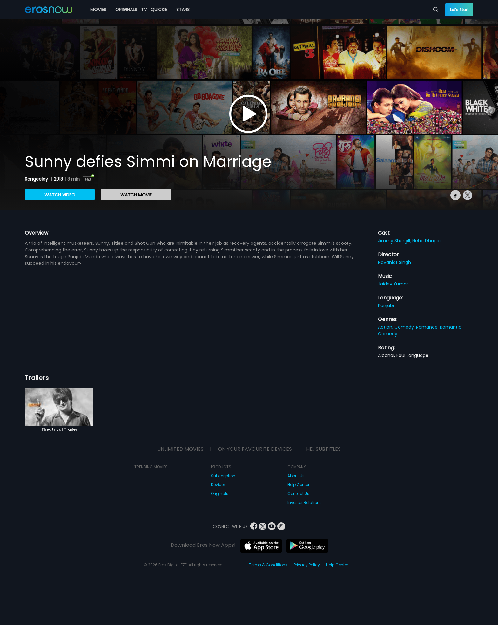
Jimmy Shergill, (395, 240)
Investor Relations (304, 502)
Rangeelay (37, 179)
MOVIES (100, 9)
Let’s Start (459, 9)
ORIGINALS (126, 9)
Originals (219, 493)
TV (144, 9)
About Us (296, 475)
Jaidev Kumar (393, 284)
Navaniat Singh (394, 262)
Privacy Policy (307, 564)
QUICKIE (161, 9)
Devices (218, 484)
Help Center (298, 484)
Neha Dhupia (426, 240)
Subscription (223, 475)
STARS (183, 9)
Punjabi (386, 305)
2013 (58, 179)
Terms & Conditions (268, 564)
